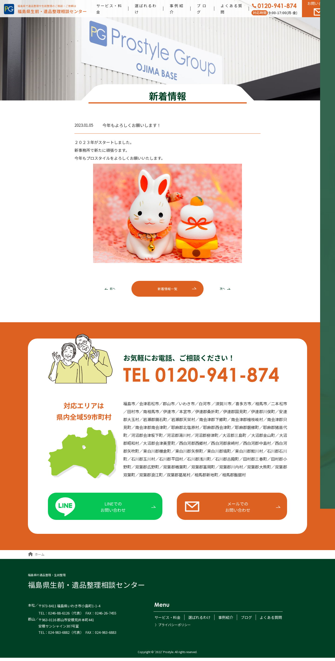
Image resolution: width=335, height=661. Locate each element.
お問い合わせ (318, 8)
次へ (227, 289)
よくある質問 (270, 620)
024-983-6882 (59, 635)
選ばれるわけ (198, 620)
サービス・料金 (167, 620)
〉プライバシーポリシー (173, 627)
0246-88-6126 (59, 616)
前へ (108, 289)
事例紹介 (224, 620)
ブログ (245, 620)
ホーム (36, 557)
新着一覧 (167, 290)
